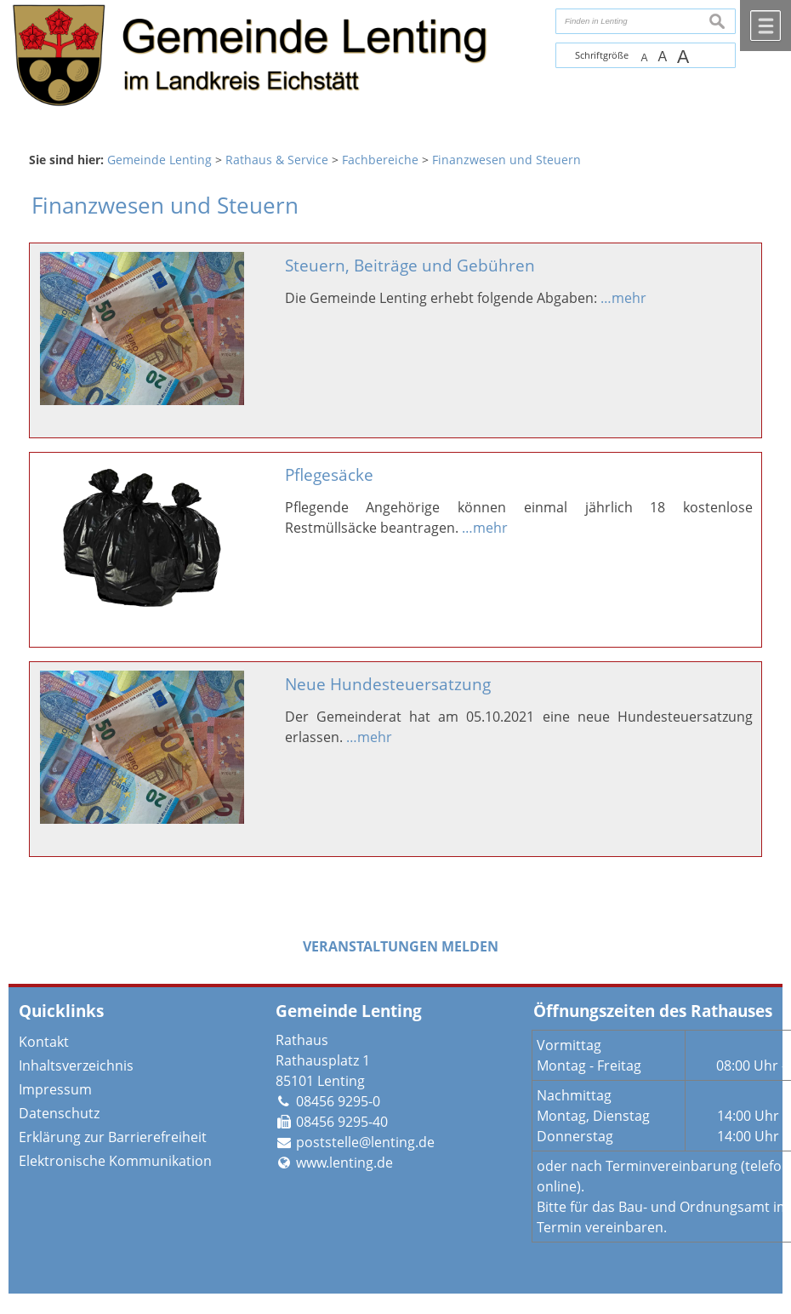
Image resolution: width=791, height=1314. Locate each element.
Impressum (55, 1089)
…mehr (623, 298)
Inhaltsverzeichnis (76, 1065)
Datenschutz (59, 1113)
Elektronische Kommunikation (115, 1160)
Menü (765, 25)
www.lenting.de (344, 1162)
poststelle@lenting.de (365, 1142)
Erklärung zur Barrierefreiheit (113, 1137)
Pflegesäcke (329, 474)
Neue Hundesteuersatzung (388, 683)
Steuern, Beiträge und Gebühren (410, 265)
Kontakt (44, 1041)
